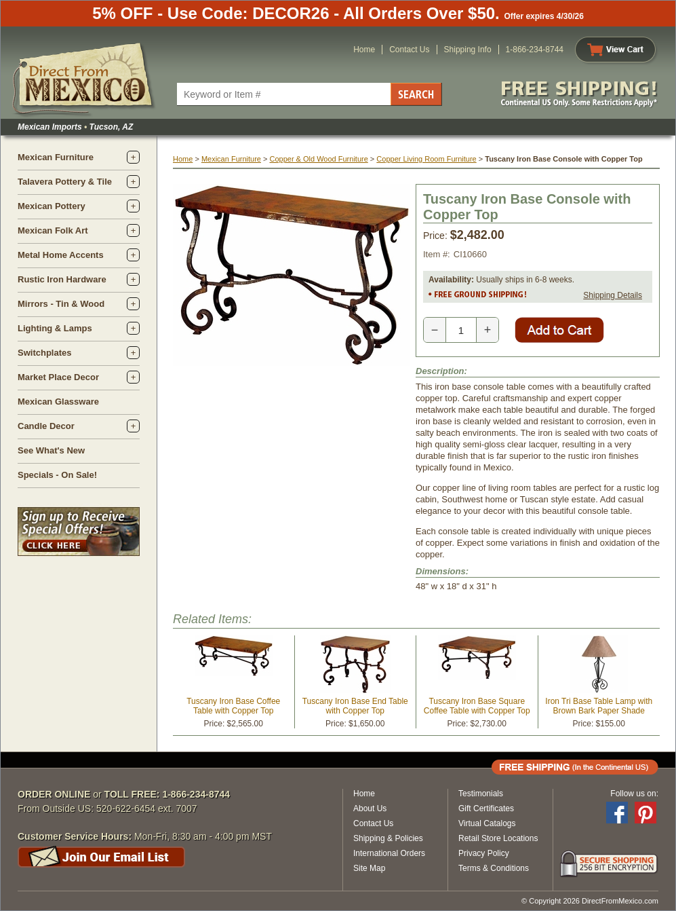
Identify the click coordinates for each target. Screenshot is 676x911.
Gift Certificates (486, 808)
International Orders (389, 853)
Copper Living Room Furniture (426, 159)
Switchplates (44, 353)
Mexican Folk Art (53, 230)
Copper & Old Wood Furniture (318, 159)
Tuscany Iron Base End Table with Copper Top (355, 705)
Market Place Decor (58, 377)
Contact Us (409, 49)
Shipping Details (612, 295)
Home (364, 49)
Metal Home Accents (61, 255)
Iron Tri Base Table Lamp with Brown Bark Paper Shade (598, 705)
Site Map (369, 868)
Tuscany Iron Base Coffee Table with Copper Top (233, 705)
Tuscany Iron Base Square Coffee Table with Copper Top (477, 705)
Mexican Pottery (51, 206)
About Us (369, 808)
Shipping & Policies (388, 838)
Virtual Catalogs (487, 823)
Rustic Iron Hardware (62, 279)
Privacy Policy (483, 853)
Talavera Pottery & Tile (65, 181)
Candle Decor (46, 426)
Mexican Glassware (58, 401)
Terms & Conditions (493, 868)
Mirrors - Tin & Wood (61, 304)
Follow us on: (634, 793)
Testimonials (480, 793)
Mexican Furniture (56, 157)
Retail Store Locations (498, 838)
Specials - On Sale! (57, 475)
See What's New (51, 450)
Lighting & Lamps (55, 328)
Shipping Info (468, 49)
